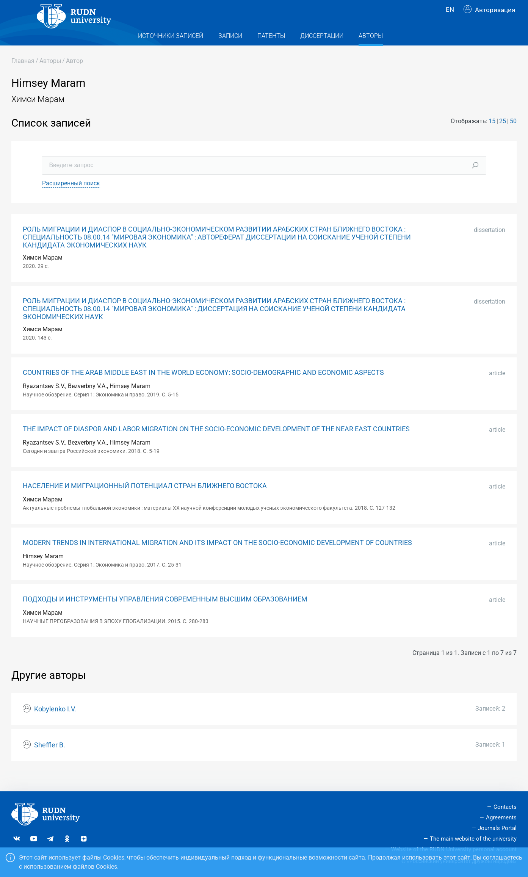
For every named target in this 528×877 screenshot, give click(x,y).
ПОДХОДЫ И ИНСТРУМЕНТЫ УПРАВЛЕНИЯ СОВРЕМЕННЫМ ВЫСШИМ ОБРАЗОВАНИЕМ (165, 614)
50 (513, 136)
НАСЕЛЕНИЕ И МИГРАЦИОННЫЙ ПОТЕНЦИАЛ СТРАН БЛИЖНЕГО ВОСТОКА (145, 501)
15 (492, 136)
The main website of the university (473, 838)
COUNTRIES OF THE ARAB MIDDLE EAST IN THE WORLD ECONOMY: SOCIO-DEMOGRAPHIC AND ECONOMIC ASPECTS (203, 388)
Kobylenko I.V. (55, 724)
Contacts (505, 806)
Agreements (501, 817)
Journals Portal (497, 828)
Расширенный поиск (71, 198)
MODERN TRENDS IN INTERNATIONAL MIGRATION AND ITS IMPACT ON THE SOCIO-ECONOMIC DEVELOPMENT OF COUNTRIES (217, 558)
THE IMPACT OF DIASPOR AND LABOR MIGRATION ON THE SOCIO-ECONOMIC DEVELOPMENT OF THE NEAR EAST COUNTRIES (216, 444)
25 (502, 136)
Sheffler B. (49, 760)
